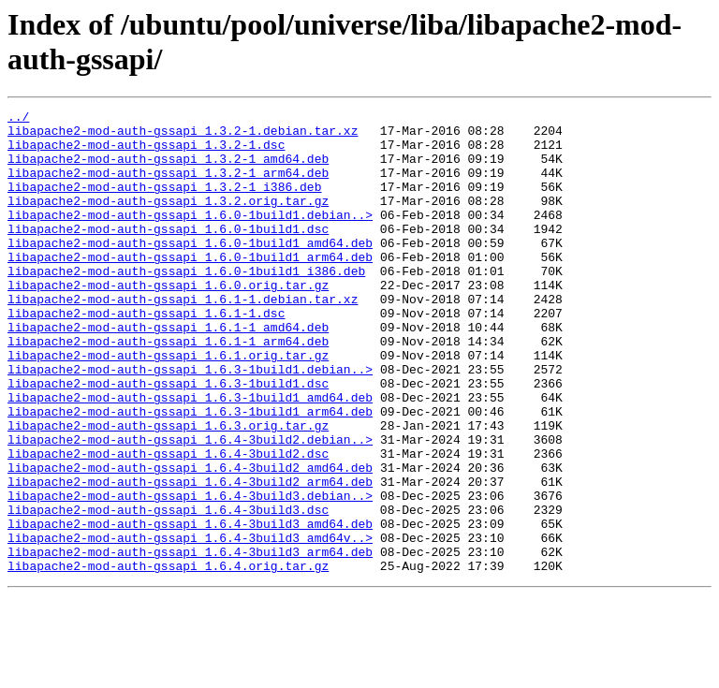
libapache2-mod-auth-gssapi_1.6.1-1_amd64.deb (168, 371)
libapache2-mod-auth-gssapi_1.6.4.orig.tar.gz (168, 658)
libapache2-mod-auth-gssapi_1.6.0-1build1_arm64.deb (190, 287)
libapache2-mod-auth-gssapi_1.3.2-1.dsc (146, 152)
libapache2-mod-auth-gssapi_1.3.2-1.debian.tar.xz (182, 135)
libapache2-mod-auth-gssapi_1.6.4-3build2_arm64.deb (190, 557)
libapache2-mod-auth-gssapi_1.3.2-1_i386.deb (164, 203)
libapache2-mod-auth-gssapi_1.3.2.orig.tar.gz (168, 220)
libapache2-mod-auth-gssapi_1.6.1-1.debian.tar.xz (182, 337)
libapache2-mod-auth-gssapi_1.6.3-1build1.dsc (168, 439)
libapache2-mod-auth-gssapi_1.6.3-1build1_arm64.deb (190, 472)
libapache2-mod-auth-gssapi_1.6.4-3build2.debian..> (190, 506)
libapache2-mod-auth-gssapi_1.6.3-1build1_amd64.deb (190, 455)
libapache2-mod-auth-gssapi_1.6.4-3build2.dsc (168, 523)
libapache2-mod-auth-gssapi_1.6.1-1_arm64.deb (168, 388)
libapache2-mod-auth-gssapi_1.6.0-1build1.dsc (168, 253)
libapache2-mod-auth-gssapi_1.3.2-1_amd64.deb (168, 169)
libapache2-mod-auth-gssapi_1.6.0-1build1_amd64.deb (190, 270)
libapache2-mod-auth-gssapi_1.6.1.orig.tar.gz (168, 405)
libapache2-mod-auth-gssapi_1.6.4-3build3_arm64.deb (190, 641)
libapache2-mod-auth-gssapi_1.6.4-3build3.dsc (168, 590)
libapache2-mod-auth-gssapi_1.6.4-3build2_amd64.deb (190, 540)
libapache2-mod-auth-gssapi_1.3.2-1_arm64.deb (168, 186)
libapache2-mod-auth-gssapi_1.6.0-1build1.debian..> (190, 236)
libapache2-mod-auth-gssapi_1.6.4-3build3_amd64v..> (190, 624)
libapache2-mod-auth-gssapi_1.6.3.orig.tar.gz (168, 489)
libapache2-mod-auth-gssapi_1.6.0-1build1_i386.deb (186, 304)
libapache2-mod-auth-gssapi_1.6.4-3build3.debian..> (190, 573)
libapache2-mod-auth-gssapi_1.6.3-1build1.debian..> (190, 422)
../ (18, 118)
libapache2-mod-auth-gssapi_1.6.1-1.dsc (146, 354)
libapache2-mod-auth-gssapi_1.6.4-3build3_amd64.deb (190, 607)
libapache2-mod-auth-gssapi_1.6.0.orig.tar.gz (168, 321)
